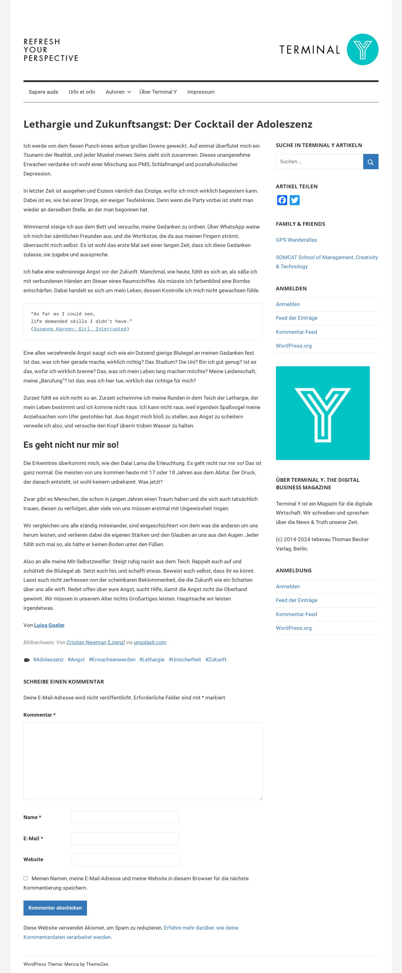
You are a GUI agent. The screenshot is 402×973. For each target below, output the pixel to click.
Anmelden (288, 304)
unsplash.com (150, 642)
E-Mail (33, 838)
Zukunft (217, 659)
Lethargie (153, 659)
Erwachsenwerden (113, 659)
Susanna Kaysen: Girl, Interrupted (80, 329)
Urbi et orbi (82, 92)
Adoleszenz (50, 659)
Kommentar (39, 715)
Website (33, 859)
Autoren (118, 92)
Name (32, 817)
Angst (78, 659)
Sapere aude (43, 92)
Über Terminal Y (158, 92)
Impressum (201, 92)
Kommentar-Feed (296, 332)
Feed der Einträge (297, 318)
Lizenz (116, 642)
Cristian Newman (86, 642)
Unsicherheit (186, 659)
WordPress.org (294, 346)
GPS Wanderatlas (296, 240)
